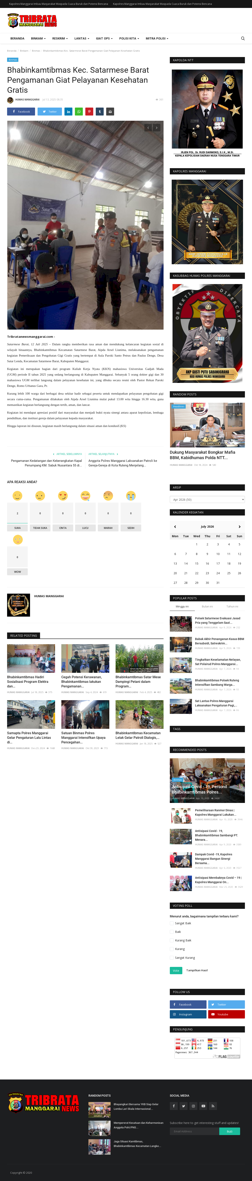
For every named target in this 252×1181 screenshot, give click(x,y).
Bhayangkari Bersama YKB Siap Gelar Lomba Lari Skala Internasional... (136, 1106)
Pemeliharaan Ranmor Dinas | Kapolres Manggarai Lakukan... (215, 812)
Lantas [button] (81, 38)
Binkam (24, 50)
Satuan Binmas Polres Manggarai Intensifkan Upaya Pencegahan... (83, 737)
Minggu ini (182, 606)
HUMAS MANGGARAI (23, 100)
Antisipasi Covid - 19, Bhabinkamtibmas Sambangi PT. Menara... (216, 835)
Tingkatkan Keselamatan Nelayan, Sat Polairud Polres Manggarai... (218, 662)
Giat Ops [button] (104, 38)
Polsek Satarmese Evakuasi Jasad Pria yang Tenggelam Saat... (217, 620)
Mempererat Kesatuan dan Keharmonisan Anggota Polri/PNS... (138, 1125)
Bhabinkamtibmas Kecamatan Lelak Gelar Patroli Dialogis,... (138, 735)
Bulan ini (207, 606)
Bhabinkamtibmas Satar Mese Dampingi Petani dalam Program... (138, 681)
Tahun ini (232, 606)
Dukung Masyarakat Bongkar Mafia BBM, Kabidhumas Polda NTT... (202, 455)
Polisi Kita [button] (129, 38)
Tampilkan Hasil (197, 970)
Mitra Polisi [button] (157, 38)
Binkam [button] (38, 38)
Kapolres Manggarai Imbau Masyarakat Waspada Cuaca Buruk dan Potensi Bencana (58, 4)
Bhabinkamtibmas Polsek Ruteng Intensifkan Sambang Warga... (217, 682)
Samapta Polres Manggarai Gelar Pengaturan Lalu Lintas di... (29, 737)
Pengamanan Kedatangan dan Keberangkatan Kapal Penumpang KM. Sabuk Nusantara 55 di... (46, 463)
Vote (176, 971)
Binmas (36, 50)
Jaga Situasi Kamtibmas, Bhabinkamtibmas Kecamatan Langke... (137, 1144)
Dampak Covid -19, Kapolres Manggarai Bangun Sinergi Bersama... (213, 859)
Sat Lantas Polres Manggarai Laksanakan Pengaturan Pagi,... (216, 703)
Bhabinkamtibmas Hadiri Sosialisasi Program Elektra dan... (27, 681)
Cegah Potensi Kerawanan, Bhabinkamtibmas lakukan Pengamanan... (81, 681)
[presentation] (148, 127)
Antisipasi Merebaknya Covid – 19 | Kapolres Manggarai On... (218, 880)
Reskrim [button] (60, 38)
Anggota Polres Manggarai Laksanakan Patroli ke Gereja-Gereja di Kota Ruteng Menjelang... (122, 463)
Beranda (17, 38)
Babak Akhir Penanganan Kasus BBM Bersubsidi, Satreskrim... (219, 641)
